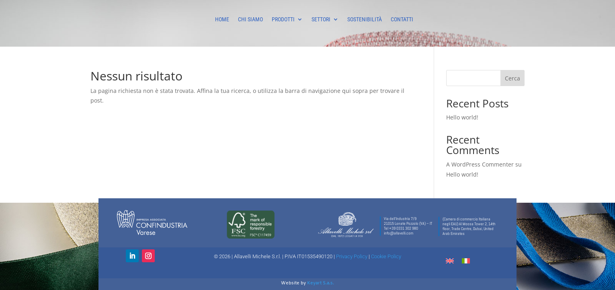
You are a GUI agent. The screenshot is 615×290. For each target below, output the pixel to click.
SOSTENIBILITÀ (364, 19)
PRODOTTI (283, 19)
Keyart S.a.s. (320, 283)
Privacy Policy (351, 256)
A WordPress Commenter (480, 164)
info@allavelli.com (398, 233)
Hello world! (462, 117)
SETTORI (321, 19)
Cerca (512, 78)
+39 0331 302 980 (403, 228)
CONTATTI (402, 19)
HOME (222, 19)
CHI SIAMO (250, 19)
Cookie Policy (386, 256)
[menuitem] (450, 260)
